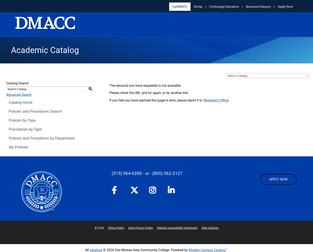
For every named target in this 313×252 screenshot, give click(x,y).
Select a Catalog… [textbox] (238, 75)
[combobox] (268, 75)
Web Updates (210, 228)
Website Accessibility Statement (177, 228)
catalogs (96, 250)
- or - (147, 173)
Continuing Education (224, 7)
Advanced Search (19, 95)
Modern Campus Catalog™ (208, 250)
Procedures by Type (25, 129)
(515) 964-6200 (127, 173)
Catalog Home (21, 102)
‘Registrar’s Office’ (216, 100)
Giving (198, 7)
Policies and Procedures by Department (42, 138)
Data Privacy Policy (140, 228)
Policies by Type (22, 120)
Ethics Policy (116, 228)
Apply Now (285, 7)
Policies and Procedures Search (35, 111)
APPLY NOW (278, 179)
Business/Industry (258, 7)
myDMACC (179, 7)
